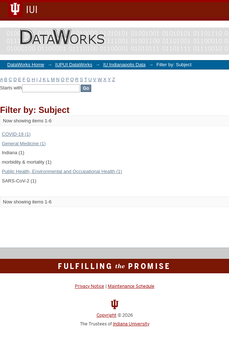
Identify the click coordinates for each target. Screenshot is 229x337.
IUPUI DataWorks (73, 64)
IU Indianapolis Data (124, 64)
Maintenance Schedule (131, 286)
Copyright (106, 315)
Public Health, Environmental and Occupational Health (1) (62, 171)
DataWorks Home (25, 64)
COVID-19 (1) (16, 134)
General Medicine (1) (24, 143)
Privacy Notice (89, 286)
